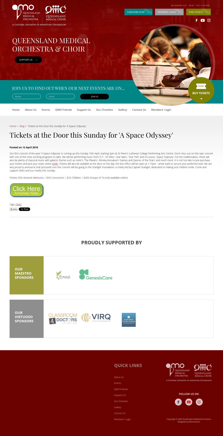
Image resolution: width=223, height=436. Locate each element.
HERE (55, 163)
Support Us (84, 109)
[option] (62, 277)
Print (191, 5)
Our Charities (104, 109)
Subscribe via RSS (14, 209)
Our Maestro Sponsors (27, 275)
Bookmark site (179, 5)
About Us (30, 109)
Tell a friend (203, 5)
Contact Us (139, 109)
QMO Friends (63, 109)
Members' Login (161, 109)
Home (16, 109)
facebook (197, 20)
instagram (209, 20)
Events (46, 109)
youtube (203, 20)
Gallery (122, 109)
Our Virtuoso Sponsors (27, 319)
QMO (18, 204)
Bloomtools (195, 421)
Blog (22, 126)
